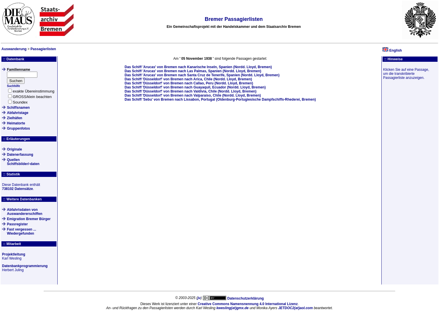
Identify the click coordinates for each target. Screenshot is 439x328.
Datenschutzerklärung (245, 298)
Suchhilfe (13, 86)
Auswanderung (14, 49)
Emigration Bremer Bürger (29, 219)
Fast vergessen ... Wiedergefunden (21, 231)
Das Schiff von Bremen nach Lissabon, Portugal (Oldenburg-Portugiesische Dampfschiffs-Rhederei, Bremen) (220, 99)
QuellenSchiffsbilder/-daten (23, 162)
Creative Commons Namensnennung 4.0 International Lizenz (248, 304)
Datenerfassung (20, 155)
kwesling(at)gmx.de (232, 308)
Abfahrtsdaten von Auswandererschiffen (24, 212)
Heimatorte (16, 123)
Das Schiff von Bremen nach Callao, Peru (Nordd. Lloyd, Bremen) (189, 83)
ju (199, 298)
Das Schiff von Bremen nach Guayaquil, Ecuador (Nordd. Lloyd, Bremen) (195, 87)
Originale (14, 149)
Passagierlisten (43, 49)
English (395, 50)
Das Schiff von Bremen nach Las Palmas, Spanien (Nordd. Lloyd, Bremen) (193, 71)
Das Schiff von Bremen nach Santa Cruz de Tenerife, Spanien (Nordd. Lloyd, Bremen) (202, 75)
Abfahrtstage (17, 113)
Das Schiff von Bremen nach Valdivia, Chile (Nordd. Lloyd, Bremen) (190, 91)
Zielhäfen (14, 118)
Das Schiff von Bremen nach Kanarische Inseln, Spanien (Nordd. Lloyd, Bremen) (198, 67)
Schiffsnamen (18, 108)
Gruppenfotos (18, 128)
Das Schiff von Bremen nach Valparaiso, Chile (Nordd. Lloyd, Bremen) (193, 95)
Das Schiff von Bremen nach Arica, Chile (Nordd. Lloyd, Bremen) (188, 79)
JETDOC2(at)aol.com (295, 308)
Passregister (17, 224)
